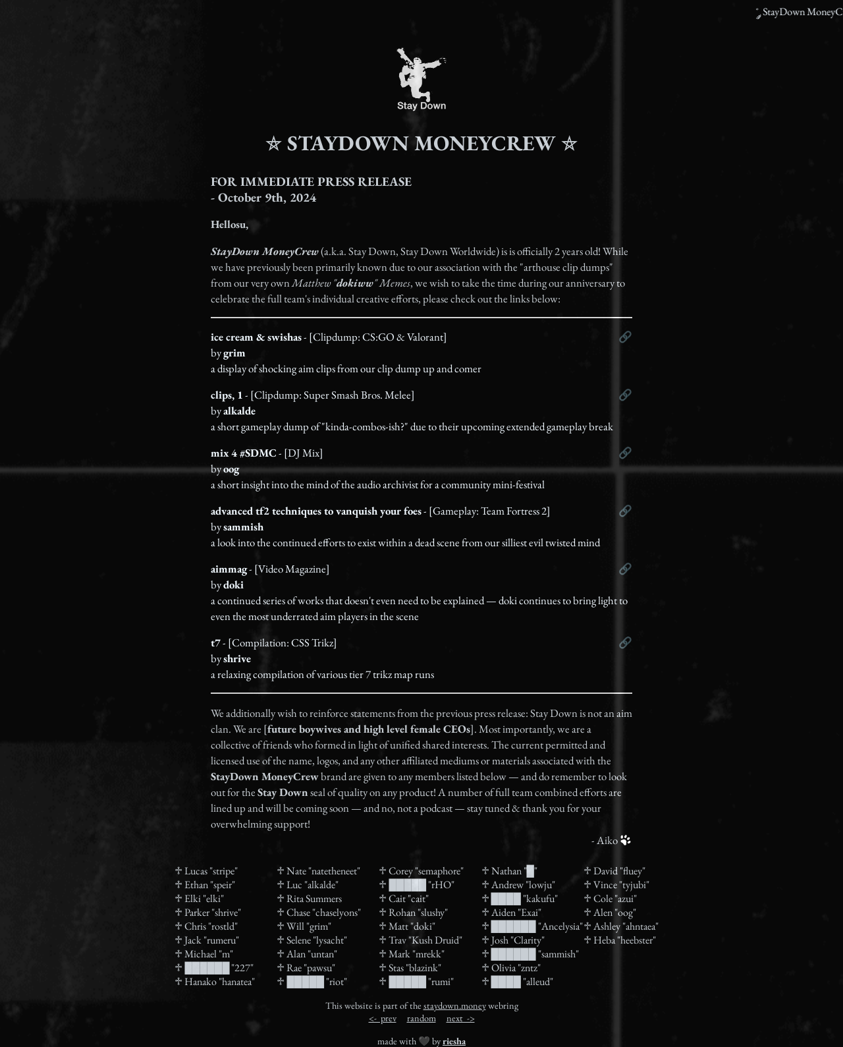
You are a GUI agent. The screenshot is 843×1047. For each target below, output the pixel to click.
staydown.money (454, 1005)
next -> (461, 1017)
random (421, 1017)
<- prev (382, 1017)
